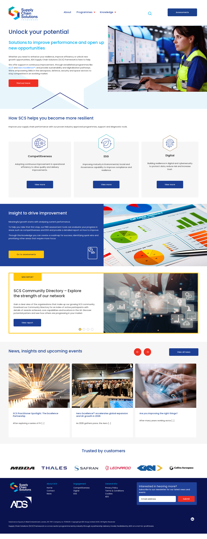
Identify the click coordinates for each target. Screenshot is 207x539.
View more (40, 184)
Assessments (182, 12)
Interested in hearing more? (158, 486)
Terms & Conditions (114, 490)
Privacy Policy (111, 487)
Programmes (84, 12)
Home (49, 487)
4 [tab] (92, 329)
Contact (51, 490)
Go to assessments (26, 254)
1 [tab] (80, 329)
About (67, 12)
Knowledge (106, 12)
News (49, 493)
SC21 (11, 67)
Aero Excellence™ (26, 67)
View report (27, 322)
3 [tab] (88, 329)
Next (147, 352)
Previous (137, 352)
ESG (75, 493)
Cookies (109, 493)
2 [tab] (84, 329)
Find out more (23, 83)
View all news (183, 352)
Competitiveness (81, 487)
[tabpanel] (103, 303)
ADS (107, 496)
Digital (76, 490)
